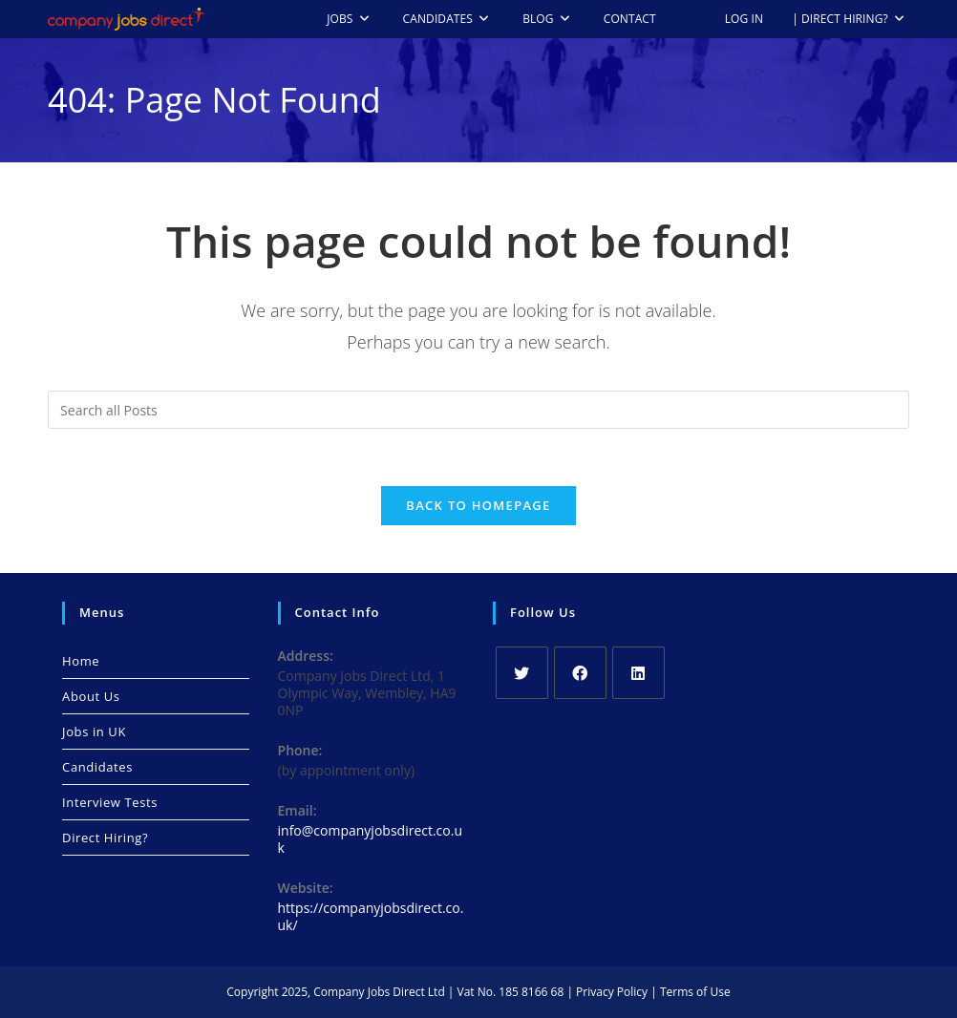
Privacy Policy (612, 992)
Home (80, 660)
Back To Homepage (478, 505)
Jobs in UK (94, 731)
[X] (522, 673)
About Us (90, 696)
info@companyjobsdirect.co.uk (370, 839)
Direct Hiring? (105, 837)
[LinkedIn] (638, 673)
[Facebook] (580, 673)
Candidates (97, 766)
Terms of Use (695, 992)
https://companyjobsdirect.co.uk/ (371, 916)
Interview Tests (110, 802)
